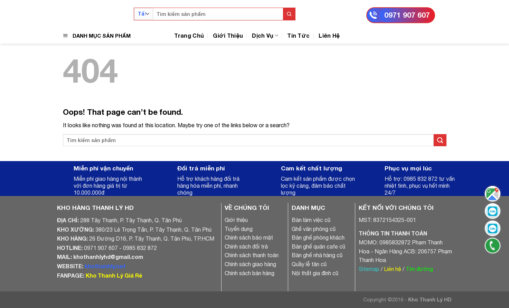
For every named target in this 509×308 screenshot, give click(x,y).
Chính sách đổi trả (246, 246)
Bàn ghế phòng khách (318, 237)
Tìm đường (419, 269)
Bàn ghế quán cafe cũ (318, 246)
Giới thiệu (236, 220)
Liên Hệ (329, 35)
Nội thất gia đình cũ (315, 273)
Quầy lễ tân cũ (309, 264)
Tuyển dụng (239, 229)
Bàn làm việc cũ (311, 220)
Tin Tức (298, 35)
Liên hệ (392, 269)
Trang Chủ (189, 35)
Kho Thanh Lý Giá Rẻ (114, 275)
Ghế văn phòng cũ (314, 229)
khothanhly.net (105, 266)
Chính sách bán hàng (249, 273)
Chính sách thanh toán (252, 255)
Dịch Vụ (265, 35)
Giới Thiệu (228, 35)
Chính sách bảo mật (249, 237)
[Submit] (289, 14)
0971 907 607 (407, 15)
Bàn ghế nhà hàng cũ (317, 255)
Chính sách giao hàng (250, 264)
